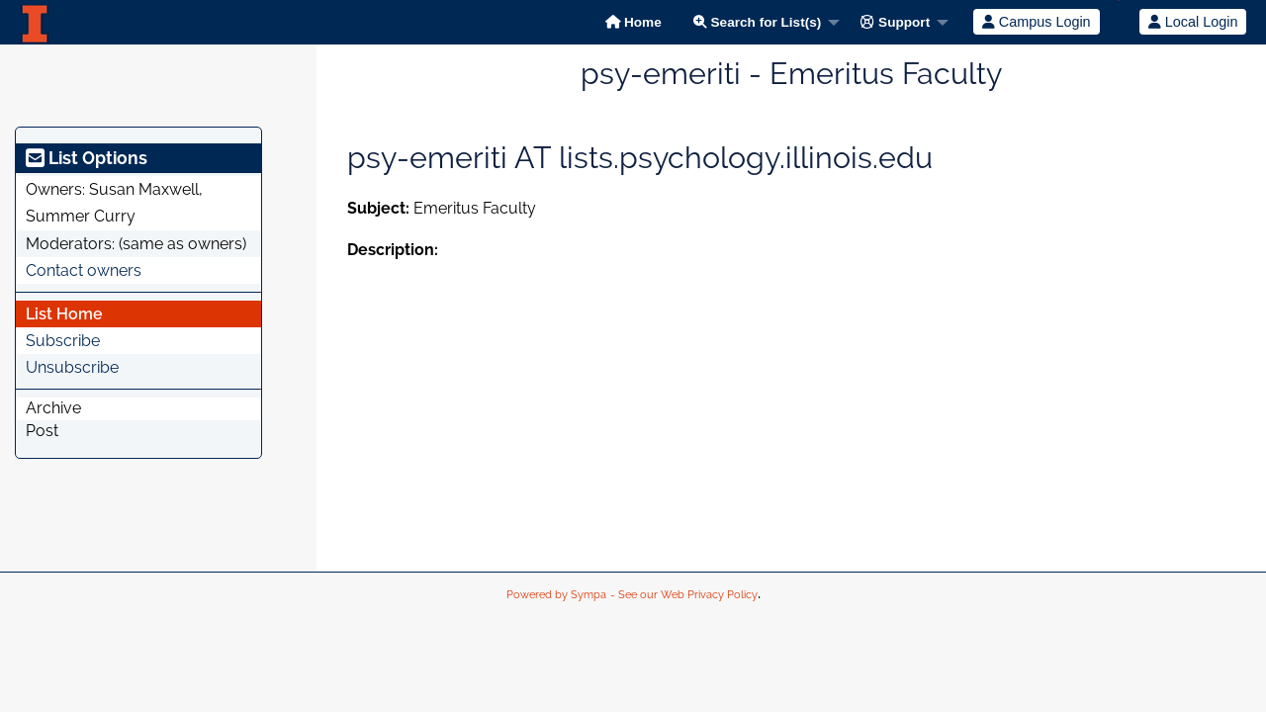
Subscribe (63, 340)
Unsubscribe (72, 367)
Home (633, 22)
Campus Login (1036, 22)
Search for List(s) (757, 22)
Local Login (1193, 22)
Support (895, 22)
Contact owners (83, 270)
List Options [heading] (86, 157)
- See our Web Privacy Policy (684, 594)
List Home (64, 314)
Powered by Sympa (556, 594)
